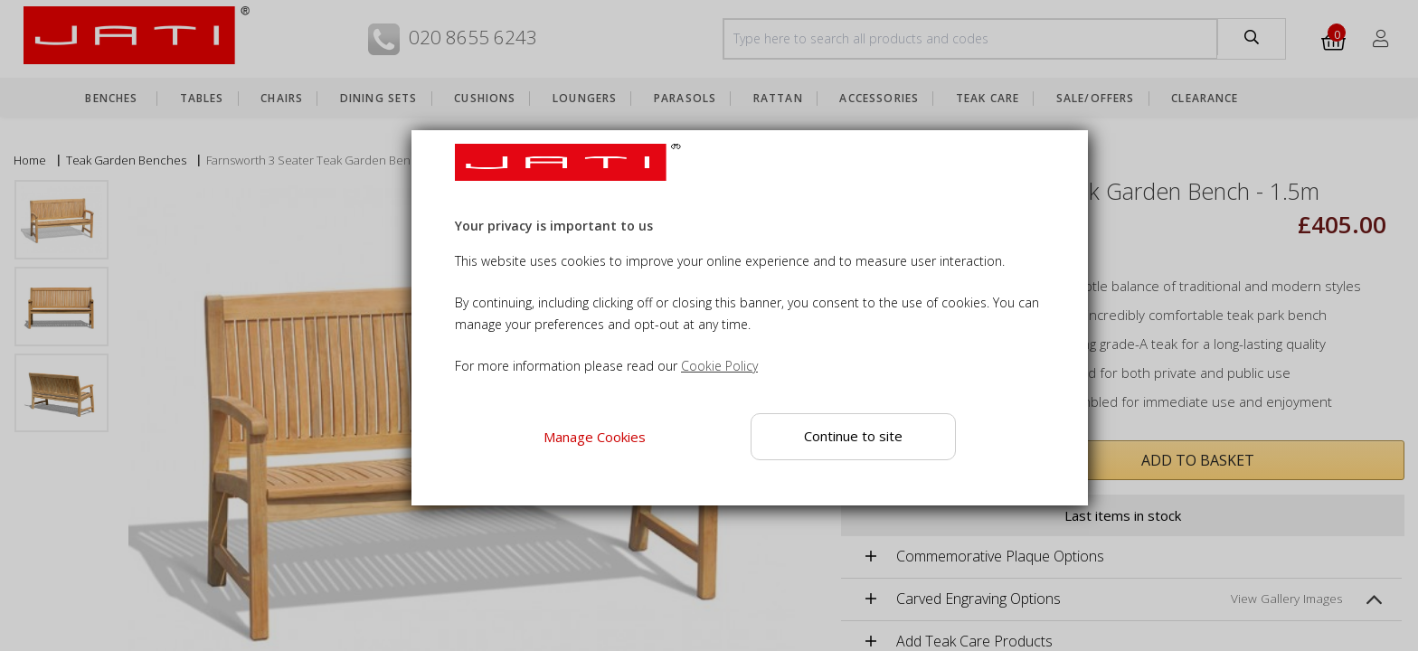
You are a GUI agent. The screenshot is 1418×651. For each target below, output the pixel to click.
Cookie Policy (719, 365)
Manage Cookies (595, 437)
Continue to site (853, 436)
